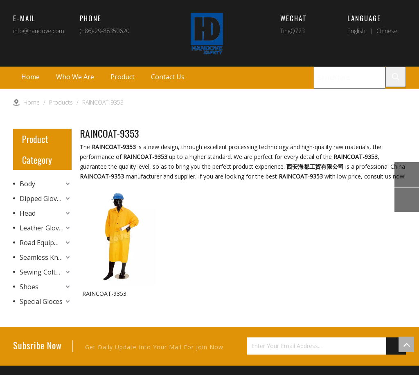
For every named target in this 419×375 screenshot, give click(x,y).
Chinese (386, 31)
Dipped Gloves (42, 198)
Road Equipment (45, 242)
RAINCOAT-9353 (104, 293)
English (356, 31)
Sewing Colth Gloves (46, 272)
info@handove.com (38, 31)
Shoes (29, 286)
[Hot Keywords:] (395, 77)
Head (28, 213)
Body (27, 183)
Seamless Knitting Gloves (46, 257)
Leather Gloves (43, 227)
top (406, 344)
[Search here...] (349, 78)
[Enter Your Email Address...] (325, 346)
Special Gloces (41, 301)
